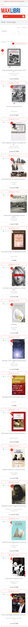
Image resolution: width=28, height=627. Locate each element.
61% (12, 595)
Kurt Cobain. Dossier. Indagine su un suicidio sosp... (14, 288)
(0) (21, 4)
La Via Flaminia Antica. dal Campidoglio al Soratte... (14, 251)
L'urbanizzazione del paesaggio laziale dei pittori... (14, 216)
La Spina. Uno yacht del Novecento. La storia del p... (14, 543)
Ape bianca (14, 324)
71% (12, 304)
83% (12, 558)
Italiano (3, 4)
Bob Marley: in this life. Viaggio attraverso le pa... (14, 506)
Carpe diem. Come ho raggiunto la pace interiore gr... (14, 361)
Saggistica (24, 27)
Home (18, 27)
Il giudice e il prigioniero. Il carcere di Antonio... (14, 469)
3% (11, 486)
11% (3, 50)
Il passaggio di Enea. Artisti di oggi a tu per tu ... (14, 397)
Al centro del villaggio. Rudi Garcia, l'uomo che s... (14, 614)
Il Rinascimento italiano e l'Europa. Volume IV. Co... (14, 433)
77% (12, 450)
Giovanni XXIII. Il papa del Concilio (14, 578)
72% (12, 268)
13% (12, 341)
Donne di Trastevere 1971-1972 (14, 106)
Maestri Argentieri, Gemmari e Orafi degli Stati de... (14, 143)
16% (12, 86)
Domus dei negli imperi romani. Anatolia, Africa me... (14, 70)
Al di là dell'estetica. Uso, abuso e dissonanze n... (14, 179)
